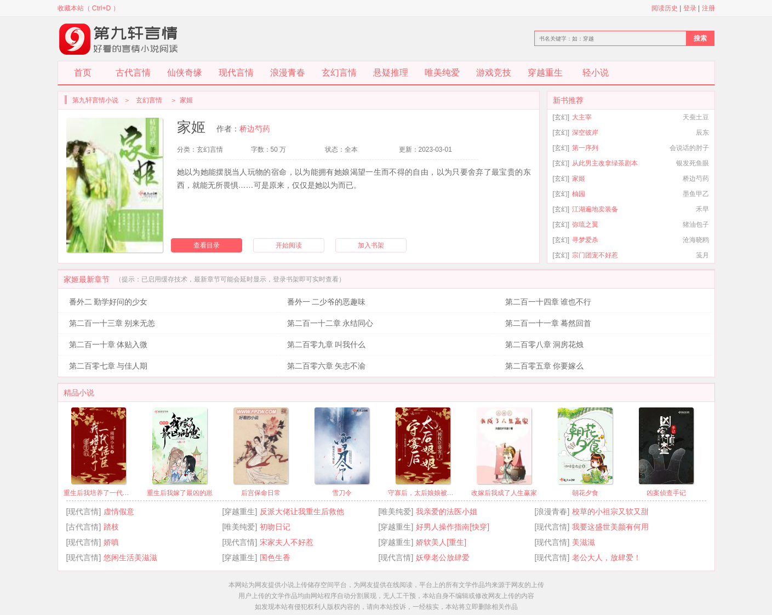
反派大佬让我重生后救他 (302, 511)
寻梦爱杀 (585, 240)
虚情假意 (119, 511)
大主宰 (582, 117)
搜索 (700, 38)
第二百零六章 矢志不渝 (326, 365)
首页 (83, 72)
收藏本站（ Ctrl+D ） (88, 8)
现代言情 (236, 72)
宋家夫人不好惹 (286, 542)
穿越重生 (545, 72)
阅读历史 (664, 8)
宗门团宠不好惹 (595, 255)
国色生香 (275, 557)
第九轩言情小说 (95, 100)
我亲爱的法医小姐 (446, 511)
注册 (708, 8)
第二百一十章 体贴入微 (108, 344)
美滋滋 (583, 542)
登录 (689, 8)
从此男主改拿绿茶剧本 (605, 163)
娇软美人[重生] (441, 542)
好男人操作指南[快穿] (452, 526)
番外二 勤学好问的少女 (108, 301)
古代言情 (133, 72)
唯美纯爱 (442, 72)
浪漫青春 (287, 72)
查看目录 (206, 245)
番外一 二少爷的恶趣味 (326, 301)
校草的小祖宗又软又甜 (610, 511)
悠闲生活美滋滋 (130, 557)
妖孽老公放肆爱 (443, 557)
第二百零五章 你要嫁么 (544, 365)
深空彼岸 (585, 132)
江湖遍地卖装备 (595, 209)
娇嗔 (111, 542)
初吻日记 (275, 526)
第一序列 (585, 148)
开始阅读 (289, 245)
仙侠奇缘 (184, 72)
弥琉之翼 (585, 224)
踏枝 (111, 526)
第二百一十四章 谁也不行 (548, 301)
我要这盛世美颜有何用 (610, 526)
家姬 (578, 178)
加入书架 (371, 245)
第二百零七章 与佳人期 (108, 365)
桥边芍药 (254, 128)
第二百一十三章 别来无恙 (112, 323)
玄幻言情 (339, 72)
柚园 (578, 194)
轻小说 (595, 72)
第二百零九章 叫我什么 (326, 344)
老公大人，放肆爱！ (606, 557)
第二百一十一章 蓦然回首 (548, 323)
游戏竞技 (493, 72)
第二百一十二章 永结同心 (330, 323)
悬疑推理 (390, 72)
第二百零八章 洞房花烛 (544, 344)
